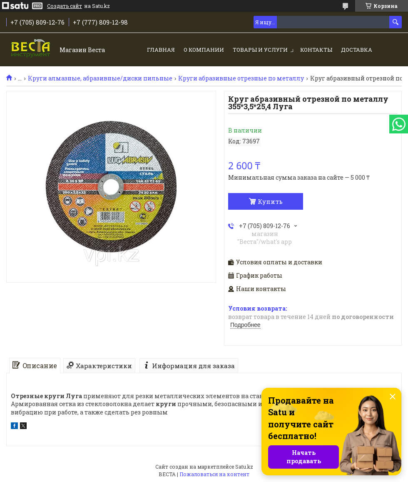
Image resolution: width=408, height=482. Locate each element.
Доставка (356, 49)
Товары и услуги (260, 49)
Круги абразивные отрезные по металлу (241, 78)
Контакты (316, 49)
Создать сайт (64, 6)
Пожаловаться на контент (214, 474)
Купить (270, 201)
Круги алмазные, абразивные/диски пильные (100, 78)
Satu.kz (244, 466)
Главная (161, 49)
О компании (204, 49)
